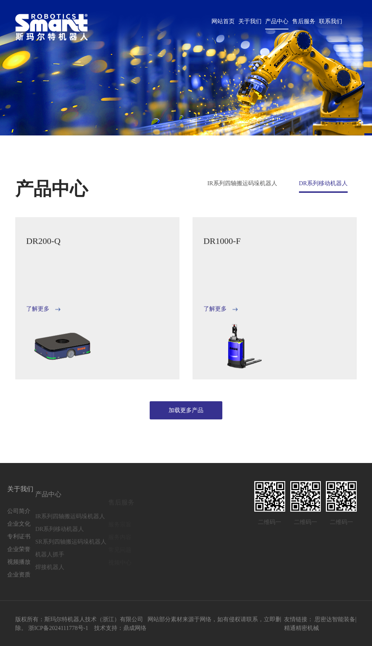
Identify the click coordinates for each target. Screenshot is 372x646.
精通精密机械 (301, 630)
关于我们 (250, 21)
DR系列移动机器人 (323, 183)
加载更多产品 (186, 410)
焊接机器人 (34, 576)
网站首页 (223, 21)
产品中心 (276, 21)
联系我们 (330, 21)
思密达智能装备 (335, 621)
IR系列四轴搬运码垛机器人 (242, 183)
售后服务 (303, 21)
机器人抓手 (34, 563)
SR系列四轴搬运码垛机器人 (56, 551)
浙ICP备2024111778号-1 (58, 630)
